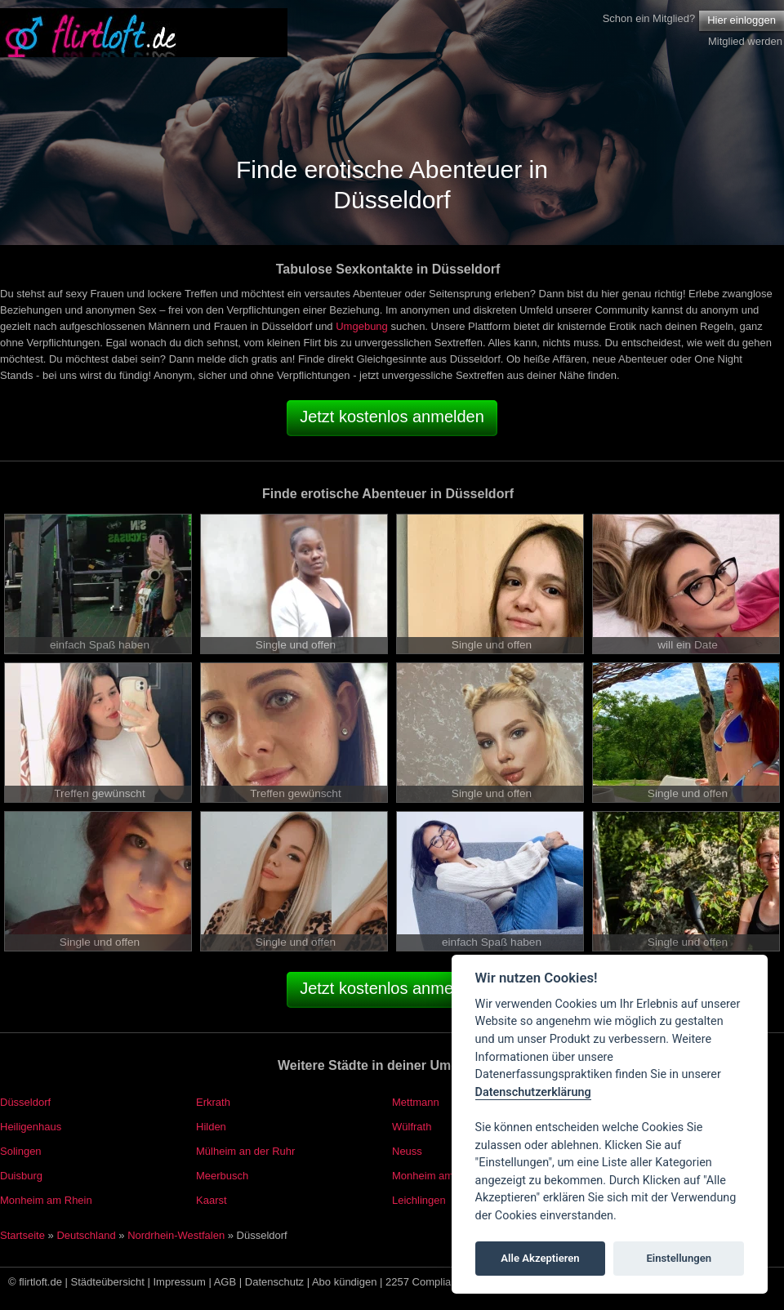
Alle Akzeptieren (540, 1258)
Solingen (21, 1151)
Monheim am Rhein (46, 1200)
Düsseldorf (25, 1102)
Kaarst (211, 1200)
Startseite (22, 1235)
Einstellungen (678, 1258)
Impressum (180, 1282)
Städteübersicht (108, 1282)
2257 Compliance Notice (443, 1282)
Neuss (407, 1151)
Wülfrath (411, 1127)
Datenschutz (274, 1282)
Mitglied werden (745, 41)
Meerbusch (222, 1176)
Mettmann (415, 1102)
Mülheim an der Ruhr (245, 1151)
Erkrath (213, 1102)
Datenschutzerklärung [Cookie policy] (533, 1092)
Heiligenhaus (30, 1127)
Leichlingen (419, 1200)
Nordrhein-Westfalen (176, 1235)
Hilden (211, 1127)
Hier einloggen (741, 20)
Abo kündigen (344, 1282)
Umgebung (362, 326)
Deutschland (85, 1235)
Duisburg (21, 1176)
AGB (225, 1282)
